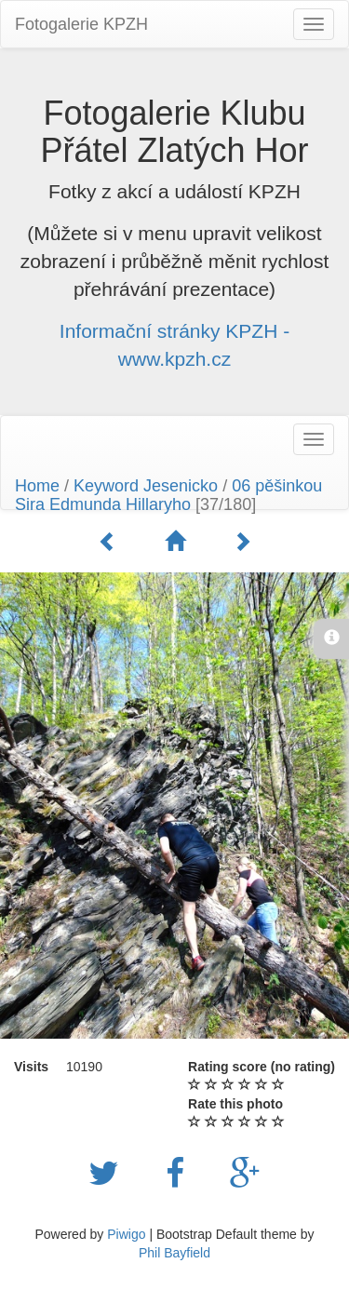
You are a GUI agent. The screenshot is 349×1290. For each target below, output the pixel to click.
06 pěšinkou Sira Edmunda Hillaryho (168, 495)
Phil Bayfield (174, 1252)
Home (37, 486)
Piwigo (126, 1234)
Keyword (106, 486)
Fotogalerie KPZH (81, 24)
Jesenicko (180, 486)
